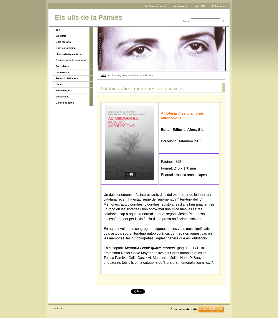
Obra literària (63, 42)
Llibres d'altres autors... (69, 54)
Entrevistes (62, 66)
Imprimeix (221, 6)
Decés (59, 84)
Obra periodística (66, 48)
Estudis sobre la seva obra (71, 60)
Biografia (61, 36)
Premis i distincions (67, 78)
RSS (202, 6)
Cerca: (186, 21)
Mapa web (183, 6)
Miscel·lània (62, 96)
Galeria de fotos (65, 102)
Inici (103, 75)
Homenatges (63, 90)
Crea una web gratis (183, 309)
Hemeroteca (63, 72)
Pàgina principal (157, 6)
